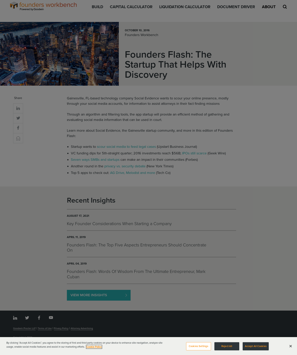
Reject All (226, 347)
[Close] (290, 347)
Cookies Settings (198, 347)
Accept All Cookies (256, 347)
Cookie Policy (94, 348)
